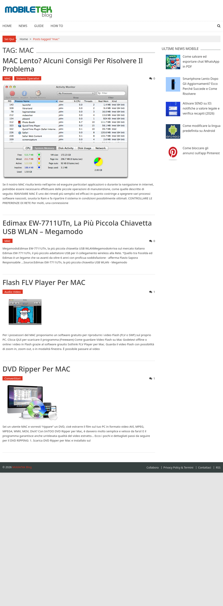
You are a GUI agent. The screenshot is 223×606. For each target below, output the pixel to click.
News (23, 26)
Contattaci (204, 467)
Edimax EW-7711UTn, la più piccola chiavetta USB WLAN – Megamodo (77, 227)
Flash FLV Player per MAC (44, 282)
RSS (218, 467)
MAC (7, 78)
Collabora (153, 467)
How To (57, 26)
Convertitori (12, 378)
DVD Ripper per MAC (36, 369)
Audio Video (12, 292)
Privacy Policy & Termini (178, 467)
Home (7, 26)
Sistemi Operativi (27, 78)
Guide (39, 26)
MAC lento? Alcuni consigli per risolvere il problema (73, 65)
